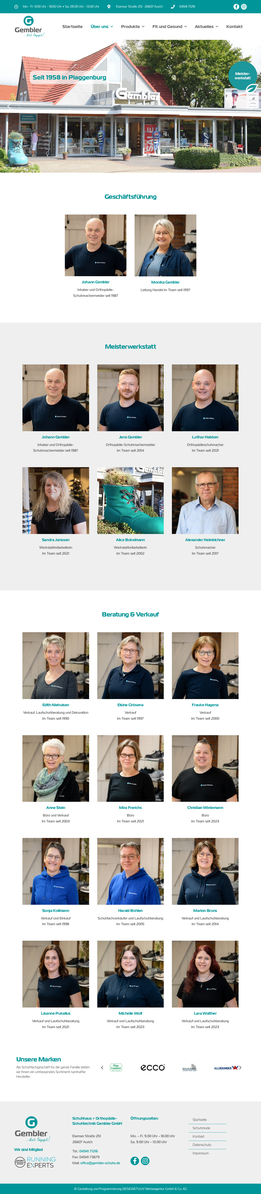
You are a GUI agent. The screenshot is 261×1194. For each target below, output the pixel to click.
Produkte (132, 26)
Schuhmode (201, 1128)
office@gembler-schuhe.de (100, 1163)
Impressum (201, 1153)
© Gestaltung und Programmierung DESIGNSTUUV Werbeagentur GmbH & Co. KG (130, 1189)
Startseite (72, 26)
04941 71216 (88, 1151)
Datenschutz (202, 1145)
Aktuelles (206, 26)
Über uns (102, 26)
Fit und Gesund (170, 26)
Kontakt (234, 26)
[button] (102, 1067)
